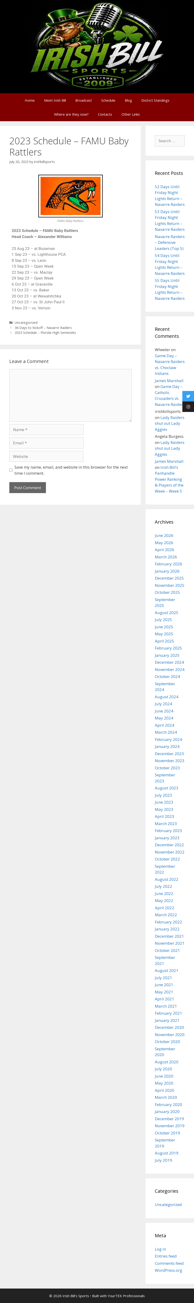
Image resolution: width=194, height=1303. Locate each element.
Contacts (105, 114)
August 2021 (166, 970)
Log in (160, 1249)
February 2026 (168, 564)
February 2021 (168, 1013)
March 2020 (166, 1097)
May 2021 (164, 992)
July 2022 (163, 886)
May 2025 (164, 633)
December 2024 (169, 662)
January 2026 (167, 571)
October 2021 (167, 950)
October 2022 (167, 859)
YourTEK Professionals (126, 1295)
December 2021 (169, 936)
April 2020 (164, 1090)
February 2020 (168, 1104)
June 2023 (164, 802)
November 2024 (169, 669)
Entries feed (166, 1256)
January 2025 (167, 655)
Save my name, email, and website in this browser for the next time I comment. (71, 470)
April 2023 (164, 816)
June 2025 (164, 626)
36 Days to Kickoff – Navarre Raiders (43, 327)
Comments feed (169, 1263)
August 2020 (166, 1062)
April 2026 (164, 549)
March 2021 (166, 1006)
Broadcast (83, 100)
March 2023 (166, 823)
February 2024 (168, 739)
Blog (128, 100)
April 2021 (164, 999)
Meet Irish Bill (55, 100)
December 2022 (169, 844)
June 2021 (164, 984)
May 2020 (164, 1083)
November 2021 (169, 943)
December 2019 (169, 1118)
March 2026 (166, 557)
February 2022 (168, 922)
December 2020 (169, 1027)
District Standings (155, 100)
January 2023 (167, 837)
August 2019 (166, 1153)
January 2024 (167, 746)
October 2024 (167, 676)
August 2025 (166, 612)
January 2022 (167, 929)
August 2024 (166, 696)
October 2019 (167, 1133)
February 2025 (168, 648)
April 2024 (164, 725)
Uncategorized (26, 322)
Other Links (130, 114)
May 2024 (164, 718)
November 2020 (169, 1034)
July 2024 (163, 703)
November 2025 (169, 585)
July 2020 (163, 1068)
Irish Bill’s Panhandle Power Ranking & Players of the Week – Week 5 (169, 479)
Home (30, 100)
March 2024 (166, 732)
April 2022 (164, 907)
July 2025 (163, 619)
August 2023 (166, 788)
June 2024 (164, 711)
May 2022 (164, 900)
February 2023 (168, 830)
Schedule (108, 100)
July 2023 (163, 795)
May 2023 (164, 809)
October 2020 (167, 1041)
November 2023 (169, 760)
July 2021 (163, 977)
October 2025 (167, 592)
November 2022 (169, 852)
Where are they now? (71, 114)
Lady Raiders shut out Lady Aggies (169, 423)
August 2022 (166, 879)
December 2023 (169, 753)
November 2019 (169, 1125)
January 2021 (167, 1020)
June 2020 (164, 1076)
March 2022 (166, 914)
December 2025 (169, 578)
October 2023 (167, 768)
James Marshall (169, 380)
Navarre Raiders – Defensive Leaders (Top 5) (170, 242)
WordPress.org (168, 1270)
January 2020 (167, 1111)
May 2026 (164, 542)
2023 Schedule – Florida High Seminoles (45, 332)
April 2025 (164, 641)
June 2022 (164, 893)
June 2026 (164, 535)
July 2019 (163, 1160)
